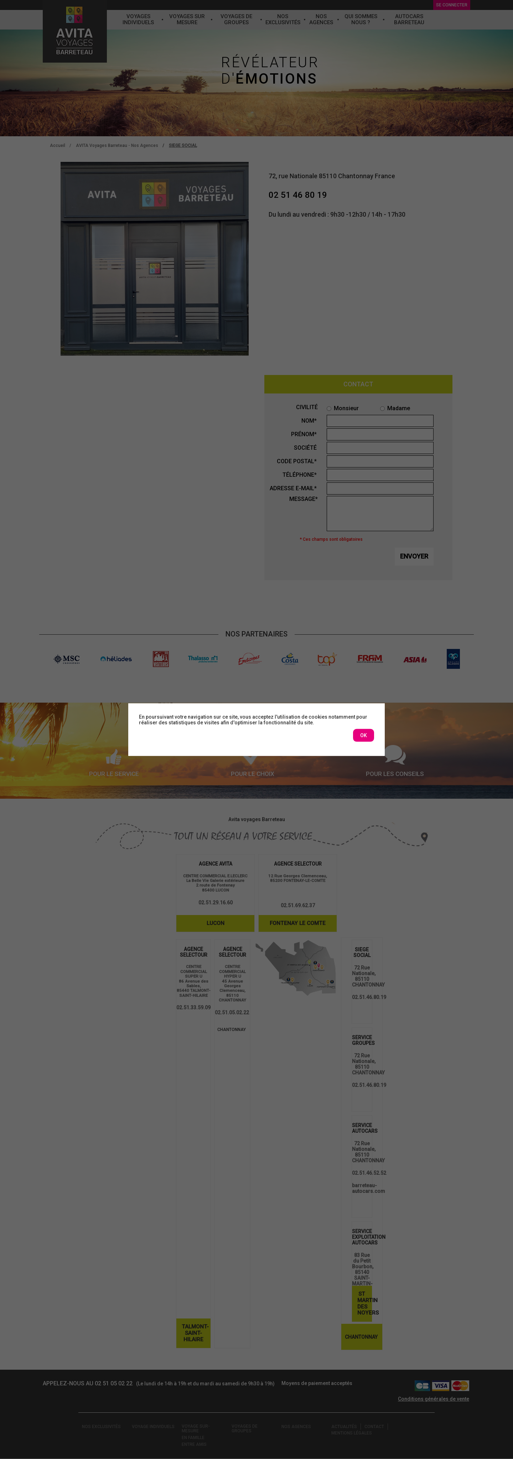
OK (363, 735)
